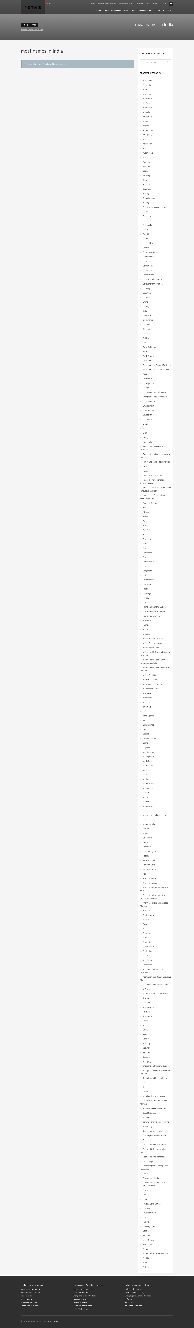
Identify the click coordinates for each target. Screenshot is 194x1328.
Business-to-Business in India (155, 207)
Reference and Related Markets (156, 993)
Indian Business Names (153, 638)
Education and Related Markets (156, 369)
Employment (148, 383)
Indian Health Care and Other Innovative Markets (154, 661)
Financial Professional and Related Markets (153, 497)
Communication (150, 252)
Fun (144, 534)
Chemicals (147, 225)
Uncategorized (149, 1226)
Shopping (147, 1061)
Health (146, 588)
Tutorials (146, 1222)
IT (143, 711)
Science (146, 1038)
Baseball (146, 184)
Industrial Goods (150, 679)
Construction (148, 274)
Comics (146, 247)
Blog (147, 3)
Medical (146, 779)
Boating (146, 202)
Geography (147, 570)
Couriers (146, 297)
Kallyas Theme (52, 1321)
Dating (146, 311)
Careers (146, 211)
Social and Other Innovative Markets (153, 1102)
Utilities (146, 1231)
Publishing (147, 951)
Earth (145, 351)
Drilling (146, 338)
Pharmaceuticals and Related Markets (154, 904)
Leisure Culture (149, 738)
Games (146, 543)
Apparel (146, 125)
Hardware (147, 584)
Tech (145, 1140)
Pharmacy (147, 910)
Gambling (147, 539)
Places (145, 924)
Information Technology (153, 684)
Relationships (148, 1007)
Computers (148, 261)
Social (145, 1091)
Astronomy (147, 143)
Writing (146, 1267)
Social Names (26, 1299)
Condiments (148, 265)
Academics (147, 80)
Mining (146, 797)
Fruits (145, 525)
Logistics (146, 747)
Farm (145, 466)
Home (93, 3)
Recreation (147, 964)
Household (147, 620)
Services (146, 1052)
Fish (144, 507)
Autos (145, 157)
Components (148, 256)
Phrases (146, 919)
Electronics (147, 378)
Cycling (146, 306)
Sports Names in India (152, 1131)
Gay (144, 557)
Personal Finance (150, 869)
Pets (145, 874)
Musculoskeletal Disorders (154, 815)
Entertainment (149, 401)
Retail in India (26, 1296)
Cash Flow (147, 216)
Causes (146, 220)
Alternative (147, 107)
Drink (145, 342)
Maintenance (148, 752)
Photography (148, 915)
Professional (148, 942)
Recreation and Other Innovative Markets (155, 978)
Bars (145, 180)
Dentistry (147, 315)
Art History (147, 135)
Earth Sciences (149, 356)
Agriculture (147, 98)
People (146, 856)
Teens (145, 1173)
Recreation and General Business (151, 971)
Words (145, 1262)
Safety (145, 1030)
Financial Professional (152, 475)
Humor (146, 625)
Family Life (147, 442)
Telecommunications (152, 1178)
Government (148, 579)
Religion (146, 1011)
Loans (145, 743)
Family (145, 437)
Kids (144, 720)
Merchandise (148, 783)
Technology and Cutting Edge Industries (154, 1167)
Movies (146, 810)
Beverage (147, 189)
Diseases (146, 333)
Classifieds (147, 234)
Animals (146, 112)
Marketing (147, 761)
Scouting (146, 1043)
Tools (145, 1194)
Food (145, 521)
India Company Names (126, 3)
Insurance (147, 693)
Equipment (147, 419)
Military (146, 792)
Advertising (148, 94)
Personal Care (149, 864)
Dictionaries (148, 320)
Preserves (147, 933)
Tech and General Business (154, 1144)
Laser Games (148, 725)
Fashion (146, 471)
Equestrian (147, 414)
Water (145, 1249)
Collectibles (148, 243)
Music (145, 819)
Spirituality (147, 1126)
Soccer (146, 1087)
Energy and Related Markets (155, 396)
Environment (148, 406)
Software (147, 1117)
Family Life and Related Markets (156, 462)
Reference (147, 989)
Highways (147, 593)
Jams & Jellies (148, 715)
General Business (150, 561)
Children (146, 229)
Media (145, 774)
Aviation (146, 162)
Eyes (145, 433)
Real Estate (147, 960)
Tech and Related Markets (154, 1156)
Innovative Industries (152, 688)
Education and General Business (157, 365)
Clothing (146, 238)
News (145, 833)
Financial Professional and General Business (153, 481)
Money (146, 801)
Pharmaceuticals (150, 883)
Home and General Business (155, 607)
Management (148, 756)
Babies (146, 171)
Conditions (147, 270)
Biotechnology (149, 198)
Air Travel (147, 103)
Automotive (148, 153)
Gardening (147, 552)
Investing (147, 706)
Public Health (148, 946)
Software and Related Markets (156, 1122)
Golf (144, 575)
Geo (144, 566)
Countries (147, 293)
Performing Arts (150, 860)
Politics (146, 928)
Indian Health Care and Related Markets (155, 669)
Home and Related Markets (155, 611)
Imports (146, 634)
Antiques (147, 121)
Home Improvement (151, 616)
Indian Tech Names (151, 675)
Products (147, 937)
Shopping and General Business (156, 1066)
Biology (146, 193)
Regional (146, 1002)
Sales (145, 1034)
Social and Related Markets (154, 1108)
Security (146, 1048)
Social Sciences (149, 1113)
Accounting (148, 85)
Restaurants (148, 1016)
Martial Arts (148, 765)
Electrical (147, 374)
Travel (145, 1217)
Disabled (146, 324)
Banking (146, 175)
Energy (146, 387)
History (146, 598)
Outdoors (147, 846)
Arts (144, 139)
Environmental (149, 410)
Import (146, 629)
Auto (145, 148)
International (148, 697)
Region (146, 998)
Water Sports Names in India (155, 1253)
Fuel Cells (147, 530)
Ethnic (145, 424)
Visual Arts (147, 1244)
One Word (147, 837)
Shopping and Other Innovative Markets (155, 1072)
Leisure (146, 733)
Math (145, 770)
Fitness (146, 512)
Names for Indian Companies (107, 3)
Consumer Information (153, 284)
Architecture (148, 130)
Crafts (145, 302)
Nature (146, 828)
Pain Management (151, 851)
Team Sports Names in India (155, 1135)
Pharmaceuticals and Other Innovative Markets (153, 897)
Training (146, 1208)
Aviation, (146, 166)
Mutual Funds (149, 824)
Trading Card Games (152, 1204)
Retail (145, 1020)
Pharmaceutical (149, 878)
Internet (146, 702)
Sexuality (147, 1057)
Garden (146, 548)
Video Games (148, 1240)
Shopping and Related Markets (156, 1078)
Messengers (148, 788)
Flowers (146, 516)
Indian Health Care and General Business (155, 653)
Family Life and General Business (151, 448)
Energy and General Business (155, 392)
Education (147, 360)
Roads (145, 1025)
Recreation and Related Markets (157, 984)
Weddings (147, 1258)
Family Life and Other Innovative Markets (155, 456)
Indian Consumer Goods (153, 643)
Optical (146, 842)
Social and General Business (155, 1096)
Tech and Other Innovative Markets (153, 1150)
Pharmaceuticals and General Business (154, 889)
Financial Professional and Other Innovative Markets (155, 489)
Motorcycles (148, 806)
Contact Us (139, 3)
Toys (145, 1199)
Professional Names (29, 1302)
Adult (145, 89)
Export (146, 428)
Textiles (146, 1190)
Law (144, 729)
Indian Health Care (151, 647)
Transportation (149, 1212)
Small (145, 1082)
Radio (145, 955)
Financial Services (150, 503)
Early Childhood (150, 347)
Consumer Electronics (152, 279)
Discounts (147, 329)
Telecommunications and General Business (152, 1184)
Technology (148, 1161)
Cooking (146, 288)
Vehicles (146, 1235)
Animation (147, 116)
